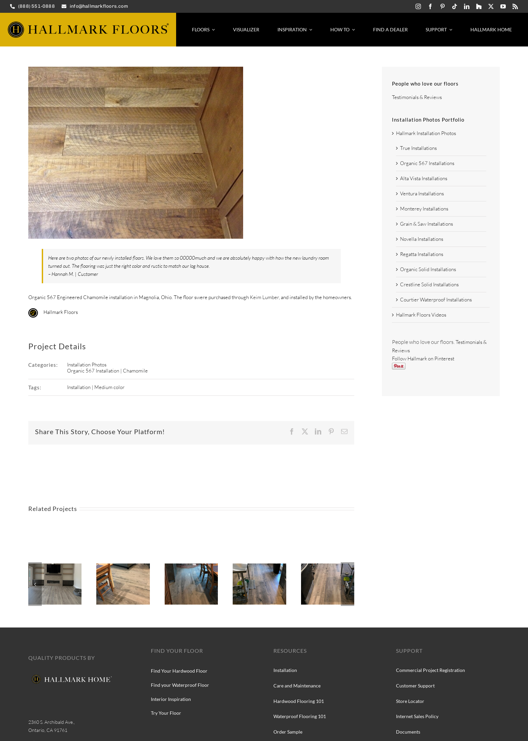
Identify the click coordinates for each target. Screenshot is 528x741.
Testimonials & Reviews (417, 97)
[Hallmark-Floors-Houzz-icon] (479, 6)
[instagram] (418, 6)
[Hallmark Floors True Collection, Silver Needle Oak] (123, 566)
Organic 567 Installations (427, 163)
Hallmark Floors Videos (421, 315)
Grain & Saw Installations (426, 224)
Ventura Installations (422, 193)
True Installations (418, 148)
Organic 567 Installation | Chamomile (107, 370)
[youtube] (503, 6)
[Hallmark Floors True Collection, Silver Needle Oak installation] (259, 566)
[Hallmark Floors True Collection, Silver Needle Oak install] (191, 566)
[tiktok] (454, 6)
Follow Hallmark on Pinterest (423, 358)
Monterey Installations (424, 208)
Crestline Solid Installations (429, 284)
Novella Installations (421, 239)
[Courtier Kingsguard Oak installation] (54, 566)
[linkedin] (466, 6)
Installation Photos (86, 364)
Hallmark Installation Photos (426, 133)
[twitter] (491, 6)
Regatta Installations (421, 254)
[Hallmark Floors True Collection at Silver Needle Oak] (327, 566)
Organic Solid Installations (428, 269)
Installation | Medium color (96, 387)
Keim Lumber (264, 297)
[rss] (515, 6)
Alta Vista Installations (423, 178)
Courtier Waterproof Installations (436, 299)
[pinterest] (442, 6)
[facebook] (430, 6)
